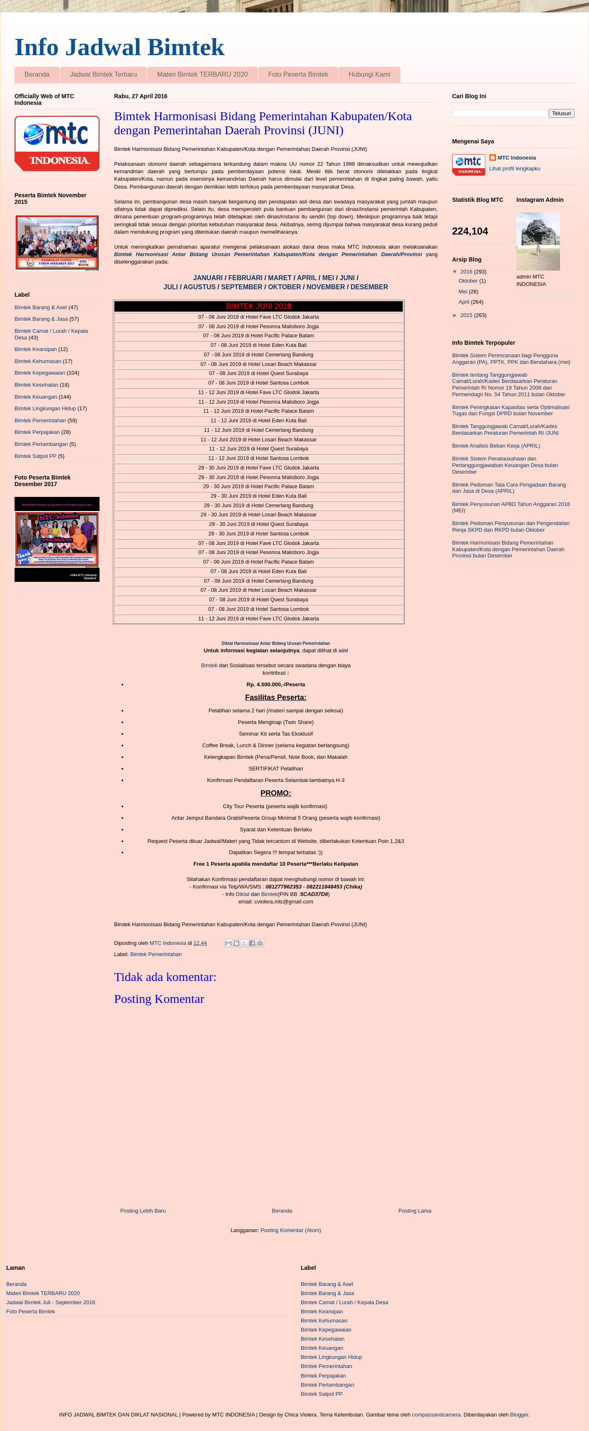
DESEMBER (369, 287)
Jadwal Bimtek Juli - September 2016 (50, 1302)
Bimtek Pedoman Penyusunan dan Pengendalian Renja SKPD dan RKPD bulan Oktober (511, 526)
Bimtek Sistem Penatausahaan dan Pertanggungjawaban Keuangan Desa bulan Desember (505, 465)
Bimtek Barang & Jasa (41, 319)
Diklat (243, 894)
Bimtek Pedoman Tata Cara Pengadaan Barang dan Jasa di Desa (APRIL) (509, 488)
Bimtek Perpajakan (37, 432)
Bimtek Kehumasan (38, 361)
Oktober (469, 281)
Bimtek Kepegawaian (40, 373)
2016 (467, 272)
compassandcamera (436, 1415)
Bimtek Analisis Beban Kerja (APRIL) (496, 446)
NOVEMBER (326, 287)
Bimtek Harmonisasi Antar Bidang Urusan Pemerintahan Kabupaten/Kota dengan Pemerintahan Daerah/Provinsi (268, 254)
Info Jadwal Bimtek (120, 47)
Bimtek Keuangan (36, 397)
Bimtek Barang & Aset (41, 307)
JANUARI (209, 277)
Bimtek (209, 665)
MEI (329, 277)
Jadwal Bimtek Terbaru (103, 74)
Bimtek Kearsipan (36, 349)
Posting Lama (415, 1211)
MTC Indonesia (517, 158)
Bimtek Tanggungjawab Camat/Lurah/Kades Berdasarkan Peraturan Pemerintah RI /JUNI (505, 429)
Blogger (519, 1415)
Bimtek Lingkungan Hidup (45, 408)
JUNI (348, 277)
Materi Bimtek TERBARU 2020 (202, 74)
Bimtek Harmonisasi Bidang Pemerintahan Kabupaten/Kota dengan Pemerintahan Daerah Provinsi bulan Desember (508, 549)
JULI (171, 287)
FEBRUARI (246, 277)
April (465, 302)
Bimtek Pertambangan (41, 444)
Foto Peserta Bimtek (298, 74)
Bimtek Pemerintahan (156, 954)
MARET (280, 277)
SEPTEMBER (242, 287)
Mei (464, 291)
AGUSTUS (200, 287)
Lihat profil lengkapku (514, 168)
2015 (467, 315)
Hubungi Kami (369, 74)
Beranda (37, 74)
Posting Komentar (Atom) (290, 1230)
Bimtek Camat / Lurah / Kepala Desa (344, 1302)
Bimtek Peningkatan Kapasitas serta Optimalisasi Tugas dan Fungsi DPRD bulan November (511, 410)
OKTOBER (284, 287)
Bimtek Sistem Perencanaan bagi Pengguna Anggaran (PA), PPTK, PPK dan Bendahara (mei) (511, 358)
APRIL (308, 277)
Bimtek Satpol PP (35, 456)
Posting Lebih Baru (143, 1211)
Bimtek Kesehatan (36, 385)
